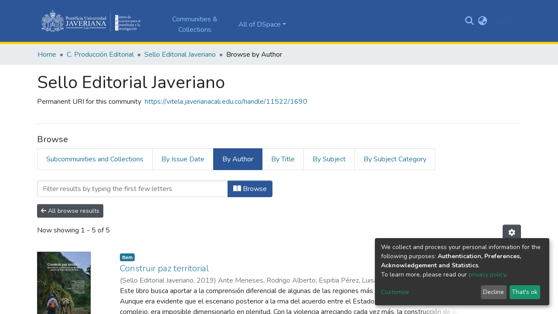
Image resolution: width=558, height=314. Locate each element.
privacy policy (487, 274)
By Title (283, 159)
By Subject (329, 159)
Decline (493, 292)
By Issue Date (182, 159)
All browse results (70, 211)
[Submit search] (470, 21)
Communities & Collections (195, 24)
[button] (483, 21)
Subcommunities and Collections (94, 159)
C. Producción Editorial (100, 54)
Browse (250, 189)
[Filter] (132, 189)
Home (46, 54)
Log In (501, 21)
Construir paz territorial (164, 268)
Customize (395, 292)
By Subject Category (395, 159)
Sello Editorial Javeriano (180, 54)
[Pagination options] (512, 233)
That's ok (525, 292)
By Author (237, 159)
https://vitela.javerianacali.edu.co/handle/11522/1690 (226, 101)
